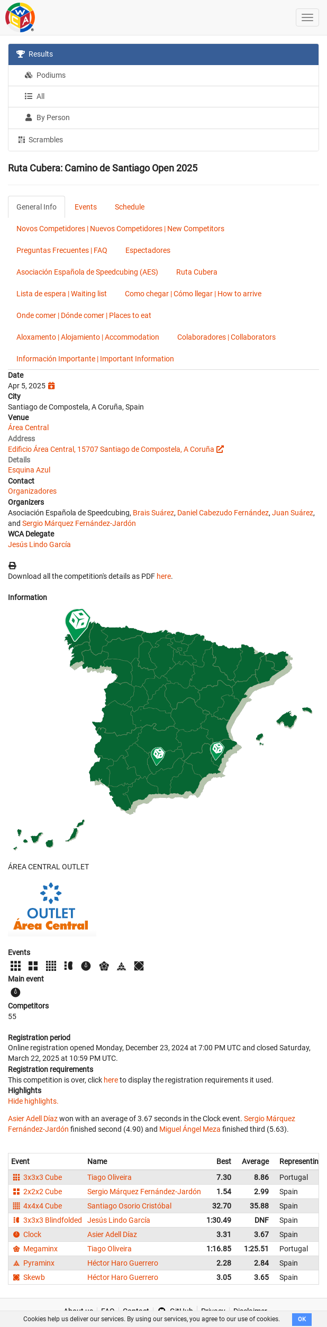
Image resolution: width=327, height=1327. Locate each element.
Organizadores (32, 491)
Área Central (28, 427)
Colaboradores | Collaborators (226, 337)
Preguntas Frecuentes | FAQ (61, 250)
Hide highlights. (33, 1101)
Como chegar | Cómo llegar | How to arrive (193, 293)
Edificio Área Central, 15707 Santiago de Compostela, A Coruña (111, 449)
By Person (47, 117)
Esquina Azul (29, 470)
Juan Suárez (292, 512)
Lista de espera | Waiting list (61, 293)
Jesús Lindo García (39, 544)
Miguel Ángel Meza (190, 1129)
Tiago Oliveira (109, 1177)
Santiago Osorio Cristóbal (129, 1206)
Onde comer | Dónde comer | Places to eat (83, 315)
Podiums (45, 75)
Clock (26, 1234)
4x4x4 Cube (36, 1206)
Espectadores (147, 250)
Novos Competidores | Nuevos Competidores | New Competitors (120, 228)
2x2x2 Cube (36, 1191)
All (34, 96)
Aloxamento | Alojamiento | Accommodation (87, 337)
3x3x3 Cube (36, 1177)
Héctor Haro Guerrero (122, 1263)
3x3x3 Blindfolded (46, 1220)
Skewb (28, 1277)
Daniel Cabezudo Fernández (223, 512)
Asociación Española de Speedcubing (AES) (87, 272)
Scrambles (39, 139)
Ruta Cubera (196, 272)
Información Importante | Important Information (95, 359)
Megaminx (34, 1248)
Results (34, 54)
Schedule (129, 207)
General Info (36, 207)
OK (302, 1319)
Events (86, 207)
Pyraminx (32, 1263)
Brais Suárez (153, 512)
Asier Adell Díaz (33, 1118)
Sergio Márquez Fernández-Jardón (79, 523)
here (164, 576)
